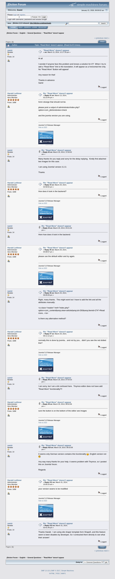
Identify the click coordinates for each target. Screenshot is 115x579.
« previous (98, 38)
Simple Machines (67, 571)
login (15, 15)
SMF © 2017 (55, 571)
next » (106, 38)
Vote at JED (42, 127)
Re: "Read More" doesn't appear (58, 93)
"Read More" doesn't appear (56, 50)
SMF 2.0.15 (45, 571)
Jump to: (79, 562)
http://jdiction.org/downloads (40, 23)
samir (9, 50)
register (22, 15)
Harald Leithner (14, 93)
